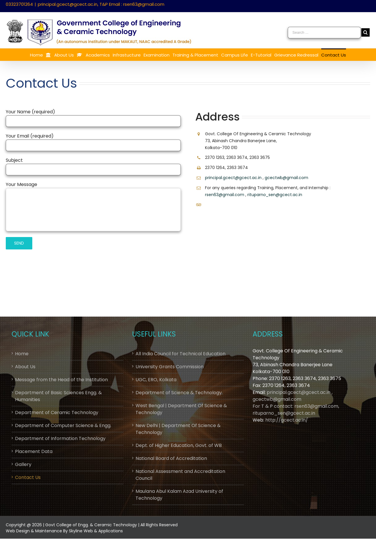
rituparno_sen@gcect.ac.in (274, 195)
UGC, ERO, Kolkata (156, 379)
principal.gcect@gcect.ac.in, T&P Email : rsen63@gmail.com (101, 4)
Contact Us (28, 477)
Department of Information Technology (60, 438)
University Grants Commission (170, 366)
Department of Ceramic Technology (56, 412)
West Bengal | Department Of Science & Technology (181, 409)
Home (22, 353)
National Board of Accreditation (171, 458)
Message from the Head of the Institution (61, 379)
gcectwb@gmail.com (286, 178)
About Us (25, 366)
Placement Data (33, 451)
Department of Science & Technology (179, 392)
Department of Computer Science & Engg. (63, 425)
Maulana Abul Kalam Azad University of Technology (179, 494)
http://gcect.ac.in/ (286, 420)
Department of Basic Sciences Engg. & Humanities (58, 396)
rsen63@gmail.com (224, 195)
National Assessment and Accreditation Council (180, 475)
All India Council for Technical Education (180, 353)
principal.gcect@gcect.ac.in (233, 178)
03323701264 (19, 4)
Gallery (23, 464)
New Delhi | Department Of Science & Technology (178, 429)
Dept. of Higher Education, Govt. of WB (179, 445)
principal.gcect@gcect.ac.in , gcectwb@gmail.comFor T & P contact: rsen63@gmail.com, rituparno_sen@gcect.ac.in (296, 402)
